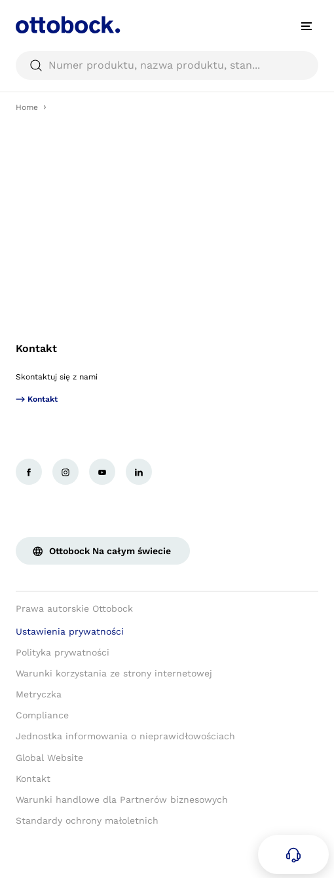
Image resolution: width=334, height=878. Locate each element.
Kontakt (36, 348)
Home (27, 107)
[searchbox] (167, 65)
